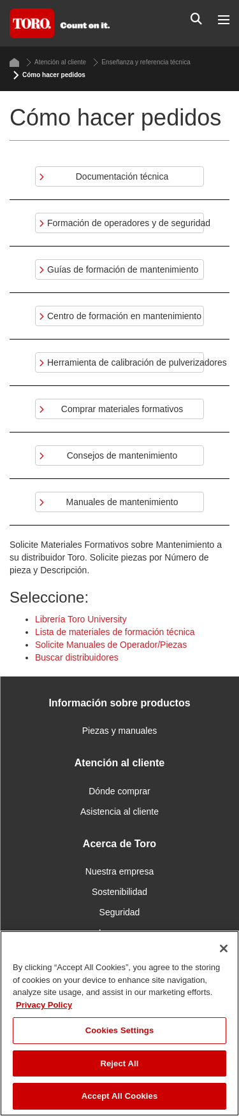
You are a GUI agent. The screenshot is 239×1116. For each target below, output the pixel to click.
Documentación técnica (122, 176)
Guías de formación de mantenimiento (122, 269)
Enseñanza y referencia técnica (142, 62)
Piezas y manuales (119, 731)
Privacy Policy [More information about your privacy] (44, 1005)
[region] (119, 1023)
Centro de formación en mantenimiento (124, 316)
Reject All (119, 1063)
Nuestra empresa (119, 871)
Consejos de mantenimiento (122, 455)
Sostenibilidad (119, 892)
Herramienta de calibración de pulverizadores (125, 362)
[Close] (224, 948)
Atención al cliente (56, 62)
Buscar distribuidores (77, 657)
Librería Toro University (81, 619)
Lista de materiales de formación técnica (115, 632)
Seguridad (119, 912)
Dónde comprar (119, 791)
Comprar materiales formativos (122, 409)
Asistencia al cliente (119, 811)
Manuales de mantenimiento (122, 502)
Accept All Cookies (120, 1096)
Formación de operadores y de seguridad (125, 223)
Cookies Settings (119, 1030)
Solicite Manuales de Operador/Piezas (111, 645)
